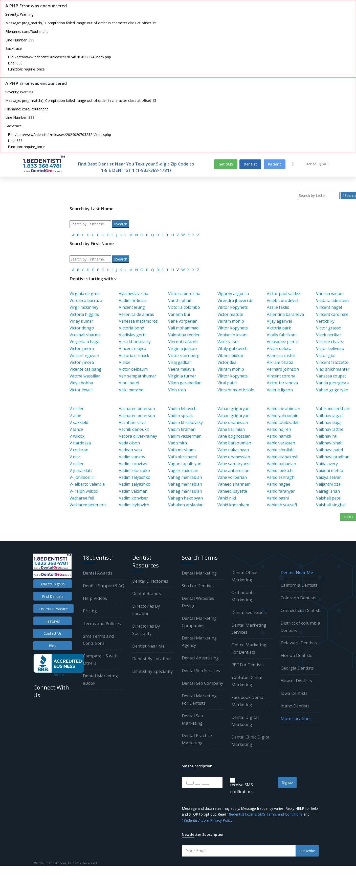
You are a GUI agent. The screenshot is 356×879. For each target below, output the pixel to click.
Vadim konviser (133, 463)
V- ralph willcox (84, 491)
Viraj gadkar (179, 362)
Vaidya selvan (329, 477)
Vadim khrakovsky (185, 422)
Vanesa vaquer (330, 293)
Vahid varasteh (281, 443)
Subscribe (307, 850)
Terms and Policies (102, 623)
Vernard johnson (283, 369)
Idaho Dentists (295, 706)
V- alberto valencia (87, 484)
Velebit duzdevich (283, 300)
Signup (287, 782)
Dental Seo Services (201, 670)
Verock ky (325, 321)
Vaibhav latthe (329, 429)
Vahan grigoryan (332, 390)
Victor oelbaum (133, 369)
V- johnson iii (82, 477)
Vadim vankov (132, 457)
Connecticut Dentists (301, 610)
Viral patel (227, 383)
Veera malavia (181, 369)
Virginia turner (182, 376)
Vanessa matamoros (138, 321)
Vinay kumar (81, 321)
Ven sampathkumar (137, 376)
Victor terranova (282, 383)
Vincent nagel (329, 307)
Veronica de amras (136, 314)
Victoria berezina (184, 293)
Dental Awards (97, 573)
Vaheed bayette (232, 491)
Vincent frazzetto (332, 362)
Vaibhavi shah (329, 443)
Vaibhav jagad (329, 415)
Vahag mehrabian (185, 477)
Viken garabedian (185, 383)
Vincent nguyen (84, 355)
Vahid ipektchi (280, 470)
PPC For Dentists (247, 665)
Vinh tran (177, 390)
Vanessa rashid (281, 355)
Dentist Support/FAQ (103, 585)
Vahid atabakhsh (283, 457)
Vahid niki (226, 498)
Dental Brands (146, 593)
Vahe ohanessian (233, 457)
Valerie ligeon (280, 390)
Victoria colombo (184, 307)
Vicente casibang (85, 369)
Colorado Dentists (298, 598)
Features (53, 621)
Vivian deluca (279, 348)
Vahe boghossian (234, 436)
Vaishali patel (328, 498)
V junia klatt (81, 470)
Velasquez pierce (283, 341)
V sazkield (79, 422)
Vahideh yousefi (282, 505)
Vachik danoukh (134, 429)
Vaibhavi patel (329, 450)
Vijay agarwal (279, 321)
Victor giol (325, 355)
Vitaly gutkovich (232, 348)
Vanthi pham (180, 300)
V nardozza (80, 443)
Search (120, 224)
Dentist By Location (151, 658)
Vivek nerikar (328, 335)
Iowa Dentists (294, 693)
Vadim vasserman (185, 436)
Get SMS (225, 164)
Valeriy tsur (228, 341)
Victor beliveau (330, 348)
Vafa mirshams (182, 450)
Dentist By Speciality (152, 671)
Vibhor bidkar (230, 355)
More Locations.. (297, 718)
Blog (52, 645)
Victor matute (230, 314)
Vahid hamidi (279, 436)
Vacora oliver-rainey (138, 436)
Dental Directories (150, 581)
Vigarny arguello (233, 293)
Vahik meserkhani (333, 408)
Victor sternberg (183, 355)
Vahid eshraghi (281, 477)
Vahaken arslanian (186, 505)
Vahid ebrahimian (283, 408)
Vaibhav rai (326, 436)
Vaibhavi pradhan (332, 457)
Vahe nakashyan (233, 450)
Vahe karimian (231, 429)
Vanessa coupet (331, 376)
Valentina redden (184, 335)
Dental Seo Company (202, 683)
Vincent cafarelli (183, 341)
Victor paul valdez (283, 293)
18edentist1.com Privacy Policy (207, 820)
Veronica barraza (86, 300)
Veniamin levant (232, 335)
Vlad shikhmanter (332, 369)
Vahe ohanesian (232, 422)
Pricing (90, 611)
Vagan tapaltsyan (184, 463)
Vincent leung (132, 307)
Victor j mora (82, 348)
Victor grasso (328, 328)
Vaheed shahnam (233, 484)
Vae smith (177, 443)
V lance (76, 429)
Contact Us (52, 633)
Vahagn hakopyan (185, 498)
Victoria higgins (84, 314)
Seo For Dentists (198, 585)
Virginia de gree (85, 293)
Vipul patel (129, 383)
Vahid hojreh (279, 429)
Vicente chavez (330, 341)
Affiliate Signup (52, 584)
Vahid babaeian (281, 463)
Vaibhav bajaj (328, 422)
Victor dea (226, 362)
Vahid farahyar (281, 491)
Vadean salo (130, 450)
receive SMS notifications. (242, 788)
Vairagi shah (328, 491)
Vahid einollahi (281, 450)
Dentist (250, 164)
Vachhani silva (132, 422)
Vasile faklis (278, 307)
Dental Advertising (200, 658)
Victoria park (279, 328)
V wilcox (77, 436)
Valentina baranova (285, 314)
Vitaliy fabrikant (282, 335)
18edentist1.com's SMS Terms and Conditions (264, 814)
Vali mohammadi (183, 328)
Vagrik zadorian (183, 470)
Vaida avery (327, 463)
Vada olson (129, 443)
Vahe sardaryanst (234, 463)
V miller (77, 408)
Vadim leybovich (134, 505)
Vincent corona (281, 376)
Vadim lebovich (182, 408)
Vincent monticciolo (235, 390)
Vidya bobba (81, 383)
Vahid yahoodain (282, 415)
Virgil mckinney (84, 307)
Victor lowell (81, 390)
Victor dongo (82, 328)
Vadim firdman (132, 300)
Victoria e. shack (134, 355)
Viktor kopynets (232, 307)
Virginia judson (182, 348)
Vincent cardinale (332, 314)
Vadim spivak (180, 415)
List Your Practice (53, 608)
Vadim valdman (133, 491)
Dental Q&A (317, 163)
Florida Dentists (296, 655)
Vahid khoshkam (233, 505)
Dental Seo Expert (249, 612)
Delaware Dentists (299, 643)
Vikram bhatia (280, 362)
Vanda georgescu (332, 383)
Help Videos (95, 598)
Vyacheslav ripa (133, 293)
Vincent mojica (132, 348)
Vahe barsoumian (234, 443)
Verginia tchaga (84, 341)
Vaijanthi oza (328, 484)
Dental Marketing (199, 573)
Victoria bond (131, 328)
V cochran (79, 450)
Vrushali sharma (85, 335)
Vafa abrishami (182, 457)
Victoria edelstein (332, 300)
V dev (75, 457)
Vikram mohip (230, 321)
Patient (274, 164)
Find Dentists (52, 596)
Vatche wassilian (85, 376)
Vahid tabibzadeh (283, 422)
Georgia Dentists (297, 668)
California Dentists (299, 585)
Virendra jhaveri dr (235, 300)
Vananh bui (179, 314)
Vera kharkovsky (135, 341)
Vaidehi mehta (329, 470)
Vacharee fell (82, 498)
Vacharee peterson (88, 505)
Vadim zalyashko (134, 477)
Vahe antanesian (233, 470)
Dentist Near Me (148, 646)
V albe (124, 362)
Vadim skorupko (134, 470)
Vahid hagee (278, 484)
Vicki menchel (131, 390)
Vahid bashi (278, 498)
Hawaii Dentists (296, 680)
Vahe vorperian (182, 321)
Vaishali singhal (331, 505)
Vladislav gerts (132, 335)
